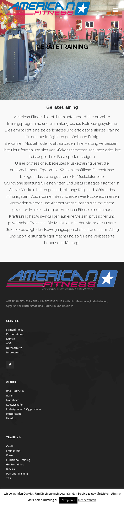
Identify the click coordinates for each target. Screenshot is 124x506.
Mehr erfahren (87, 500)
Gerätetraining (15, 464)
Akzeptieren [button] (68, 500)
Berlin (10, 396)
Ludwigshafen (14, 405)
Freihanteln (13, 451)
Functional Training (18, 460)
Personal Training (17, 474)
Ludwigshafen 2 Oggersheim (23, 409)
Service (10, 339)
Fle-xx (9, 455)
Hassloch (11, 418)
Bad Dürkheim (15, 391)
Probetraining (14, 334)
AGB (8, 343)
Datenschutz (14, 348)
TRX (8, 478)
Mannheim (12, 400)
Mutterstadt (13, 414)
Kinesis (10, 469)
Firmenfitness (14, 330)
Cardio (10, 446)
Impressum (13, 352)
